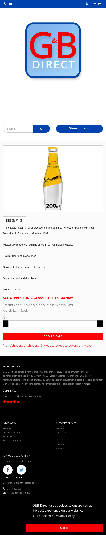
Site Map (60, 448)
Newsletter (61, 444)
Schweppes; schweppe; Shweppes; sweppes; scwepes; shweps (50, 345)
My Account (61, 428)
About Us (7, 428)
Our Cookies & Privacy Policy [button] (54, 516)
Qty (5, 317)
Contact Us (61, 432)
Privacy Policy (9, 436)
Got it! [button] (64, 527)
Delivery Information (12, 432)
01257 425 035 (12, 488)
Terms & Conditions (12, 440)
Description (14, 220)
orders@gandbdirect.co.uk (17, 492)
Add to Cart (53, 336)
